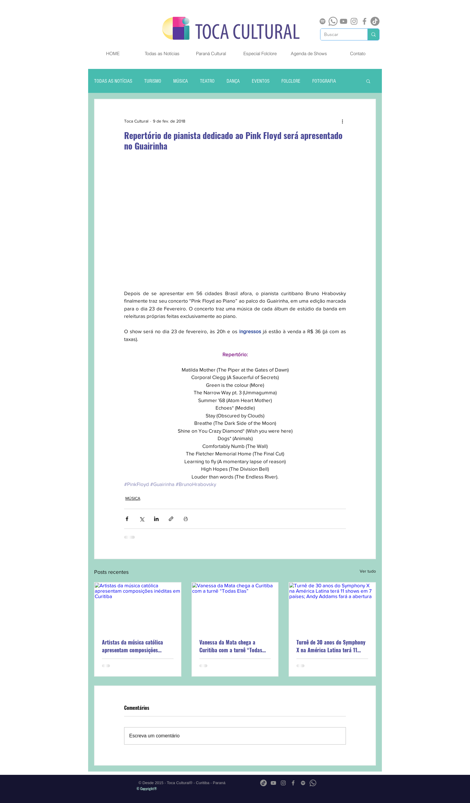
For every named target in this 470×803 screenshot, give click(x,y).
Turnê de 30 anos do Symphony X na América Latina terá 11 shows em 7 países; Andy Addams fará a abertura (330, 646)
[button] (368, 81)
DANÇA (233, 81)
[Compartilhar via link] (171, 519)
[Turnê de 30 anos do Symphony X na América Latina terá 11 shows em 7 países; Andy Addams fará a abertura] (332, 607)
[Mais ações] (342, 121)
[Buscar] (339, 34)
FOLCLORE (290, 81)
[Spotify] (322, 21)
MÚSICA (180, 81)
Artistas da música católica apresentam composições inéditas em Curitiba (132, 646)
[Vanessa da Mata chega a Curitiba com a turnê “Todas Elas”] (235, 607)
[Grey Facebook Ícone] (364, 21)
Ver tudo (368, 571)
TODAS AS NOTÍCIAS (113, 81)
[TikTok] (374, 21)
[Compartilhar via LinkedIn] (156, 519)
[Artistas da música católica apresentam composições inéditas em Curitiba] (138, 607)
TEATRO (207, 81)
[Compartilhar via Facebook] (127, 519)
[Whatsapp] (333, 21)
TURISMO (152, 81)
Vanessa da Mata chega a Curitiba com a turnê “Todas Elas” (230, 646)
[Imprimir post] (186, 519)
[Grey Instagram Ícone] (354, 21)
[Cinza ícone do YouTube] (343, 21)
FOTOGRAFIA (324, 81)
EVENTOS (260, 81)
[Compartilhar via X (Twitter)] (141, 519)
